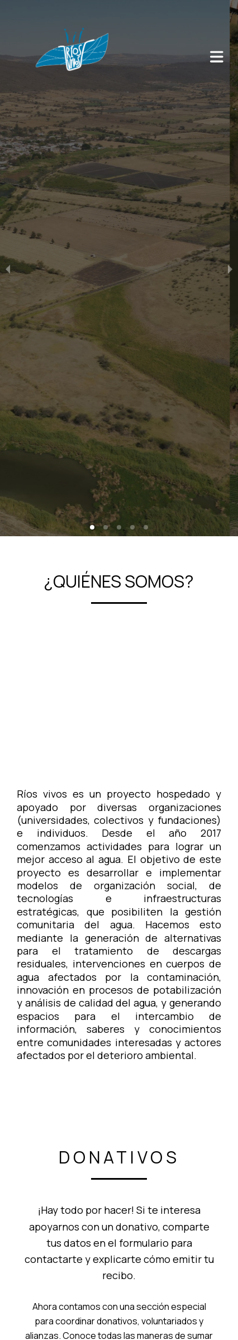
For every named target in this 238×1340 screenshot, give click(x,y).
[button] (92, 527)
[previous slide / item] (8, 268)
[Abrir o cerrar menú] (216, 56)
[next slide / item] (230, 268)
